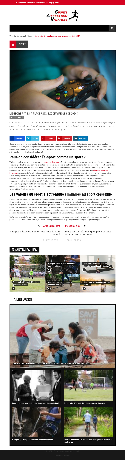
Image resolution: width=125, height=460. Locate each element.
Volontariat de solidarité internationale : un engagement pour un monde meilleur (46, 3)
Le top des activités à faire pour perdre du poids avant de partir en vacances (88, 233)
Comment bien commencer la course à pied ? (60, 283)
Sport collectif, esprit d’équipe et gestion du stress (26, 283)
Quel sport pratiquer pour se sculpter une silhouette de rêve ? (97, 264)
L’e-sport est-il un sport (50, 162)
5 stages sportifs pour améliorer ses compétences (61, 264)
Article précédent (49, 225)
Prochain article (75, 225)
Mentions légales (62, 455)
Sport (30, 36)
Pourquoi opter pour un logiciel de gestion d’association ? (35, 403)
